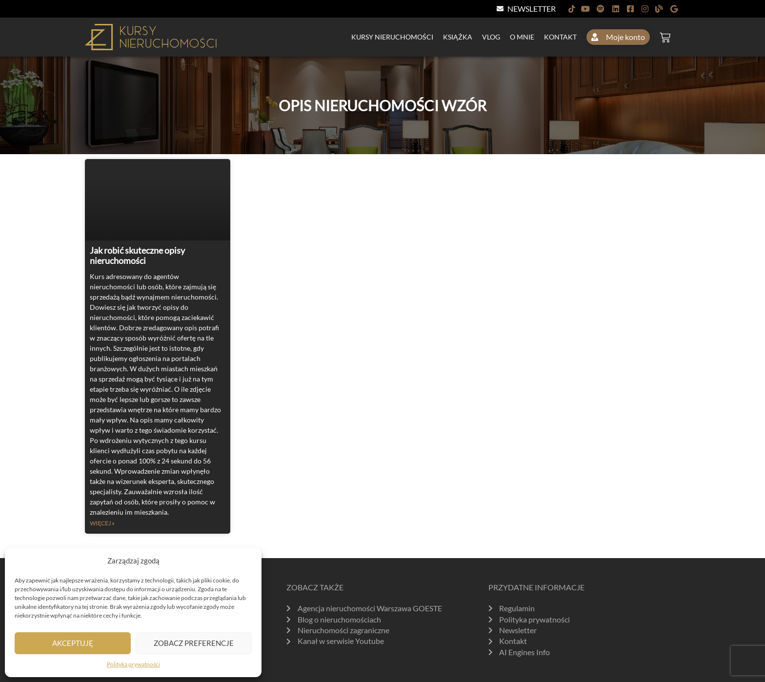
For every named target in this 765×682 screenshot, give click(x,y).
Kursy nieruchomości (392, 37)
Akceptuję (72, 643)
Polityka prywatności (133, 664)
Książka (457, 37)
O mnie (522, 37)
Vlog (491, 37)
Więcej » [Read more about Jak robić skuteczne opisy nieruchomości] (102, 523)
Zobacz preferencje (194, 643)
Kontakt (560, 37)
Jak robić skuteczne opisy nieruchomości (137, 255)
